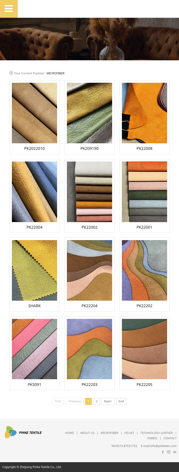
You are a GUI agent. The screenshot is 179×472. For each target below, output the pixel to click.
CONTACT (170, 438)
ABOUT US (87, 433)
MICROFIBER (56, 73)
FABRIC (153, 438)
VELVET (129, 433)
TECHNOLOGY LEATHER (157, 433)
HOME (69, 433)
